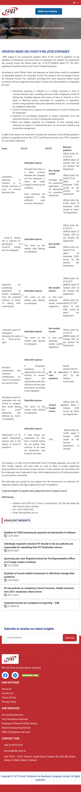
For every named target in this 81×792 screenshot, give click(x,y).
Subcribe (69, 637)
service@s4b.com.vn (15, 750)
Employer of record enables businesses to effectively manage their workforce (39, 575)
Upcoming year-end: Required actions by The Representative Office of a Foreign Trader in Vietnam (39, 560)
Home (5, 28)
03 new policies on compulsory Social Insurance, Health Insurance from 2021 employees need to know (39, 590)
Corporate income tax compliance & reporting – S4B (31, 603)
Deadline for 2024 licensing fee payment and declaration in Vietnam (40, 532)
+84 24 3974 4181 (13, 745)
